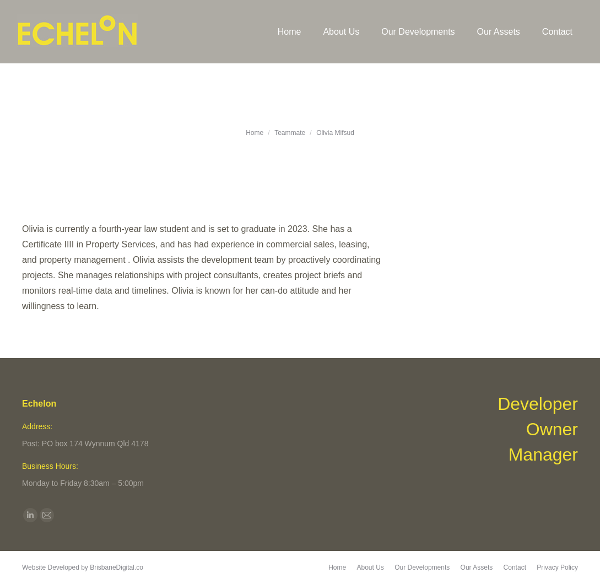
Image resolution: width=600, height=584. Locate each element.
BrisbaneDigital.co (116, 567)
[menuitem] (289, 31)
